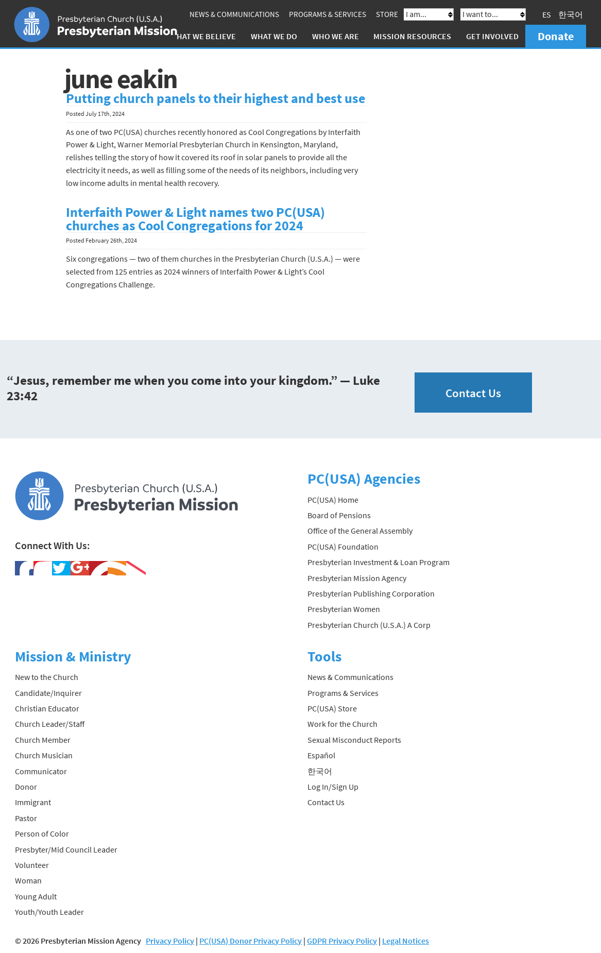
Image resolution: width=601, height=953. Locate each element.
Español (321, 755)
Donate (556, 36)
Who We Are (335, 36)
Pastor (26, 818)
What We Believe (203, 36)
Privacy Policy (170, 940)
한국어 (570, 14)
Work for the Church (342, 724)
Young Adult (36, 896)
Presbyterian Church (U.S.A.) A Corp (369, 625)
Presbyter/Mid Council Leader (66, 849)
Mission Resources (412, 36)
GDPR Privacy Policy (342, 940)
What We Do (274, 36)
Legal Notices (405, 940)
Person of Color (42, 833)
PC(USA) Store (332, 708)
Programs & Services (327, 14)
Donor (26, 786)
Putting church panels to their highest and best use (215, 98)
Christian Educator (47, 708)
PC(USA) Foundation (343, 546)
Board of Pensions (339, 515)
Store (387, 14)
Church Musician (44, 755)
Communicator (41, 771)
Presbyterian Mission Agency (356, 578)
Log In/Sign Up (332, 786)
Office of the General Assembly (360, 530)
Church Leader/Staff (49, 724)
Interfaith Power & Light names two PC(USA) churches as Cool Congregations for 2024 (195, 219)
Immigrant (33, 802)
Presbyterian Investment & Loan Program (378, 562)
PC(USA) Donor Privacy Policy (250, 940)
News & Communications (234, 14)
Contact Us (473, 392)
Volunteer (32, 865)
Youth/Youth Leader (49, 912)
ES (546, 14)
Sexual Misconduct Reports (354, 740)
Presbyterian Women (343, 609)
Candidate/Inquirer (48, 693)
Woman (28, 880)
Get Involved (492, 36)
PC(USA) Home (332, 500)
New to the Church (46, 677)
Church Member (43, 740)
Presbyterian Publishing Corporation (371, 593)
